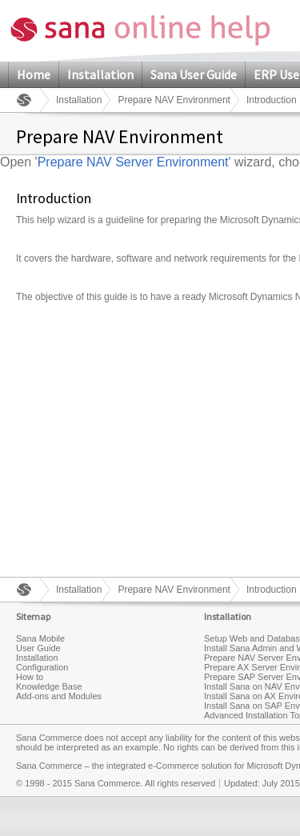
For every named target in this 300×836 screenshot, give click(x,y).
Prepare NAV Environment (174, 100)
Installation (100, 74)
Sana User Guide (193, 74)
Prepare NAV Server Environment (133, 162)
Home (33, 74)
